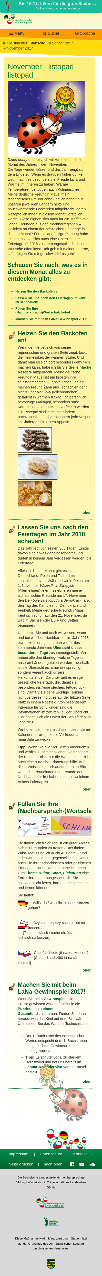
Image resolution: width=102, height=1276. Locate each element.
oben (87, 513)
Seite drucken (21, 1164)
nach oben (53, 1164)
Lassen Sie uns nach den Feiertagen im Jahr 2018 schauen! (53, 534)
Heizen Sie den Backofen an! (38, 291)
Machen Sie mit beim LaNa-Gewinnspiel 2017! (51, 319)
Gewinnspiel (55, 999)
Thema (54, 873)
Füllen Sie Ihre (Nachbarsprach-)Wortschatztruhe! (42, 310)
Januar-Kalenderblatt (44, 1067)
